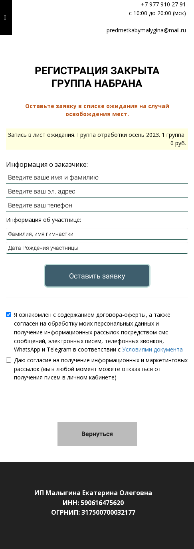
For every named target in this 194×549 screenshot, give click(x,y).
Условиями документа (152, 349)
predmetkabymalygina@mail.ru (146, 30)
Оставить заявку (97, 276)
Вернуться (97, 434)
